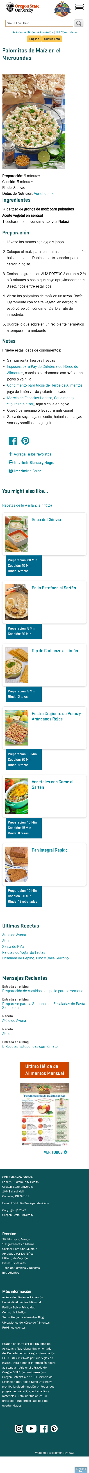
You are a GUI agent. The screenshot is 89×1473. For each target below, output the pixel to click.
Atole (6, 940)
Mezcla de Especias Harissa (29, 398)
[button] (34, 454)
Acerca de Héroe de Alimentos (32, 32)
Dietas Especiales (14, 1263)
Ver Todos (53, 1152)
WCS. (71, 1453)
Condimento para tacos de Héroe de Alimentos (44, 385)
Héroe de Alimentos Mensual (21, 1302)
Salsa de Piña (13, 946)
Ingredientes (10, 1272)
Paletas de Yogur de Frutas (23, 952)
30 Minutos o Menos (16, 1239)
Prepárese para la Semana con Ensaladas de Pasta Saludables (43, 1005)
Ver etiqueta (44, 193)
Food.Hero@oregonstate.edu (30, 1203)
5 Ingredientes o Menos (18, 1244)
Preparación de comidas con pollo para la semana (42, 991)
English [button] (34, 39)
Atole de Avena (14, 934)
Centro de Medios (14, 1312)
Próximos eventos (14, 1327)
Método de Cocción (15, 1258)
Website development (49, 1453)
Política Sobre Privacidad (18, 1307)
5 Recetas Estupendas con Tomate (30, 1046)
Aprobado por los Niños (18, 1253)
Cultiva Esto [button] (52, 39)
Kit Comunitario (66, 32)
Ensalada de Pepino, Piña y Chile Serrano (35, 958)
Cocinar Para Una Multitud (19, 1249)
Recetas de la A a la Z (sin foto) (27, 505)
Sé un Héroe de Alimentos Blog (23, 1317)
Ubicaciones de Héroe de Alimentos (26, 1322)
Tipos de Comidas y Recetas (21, 1268)
